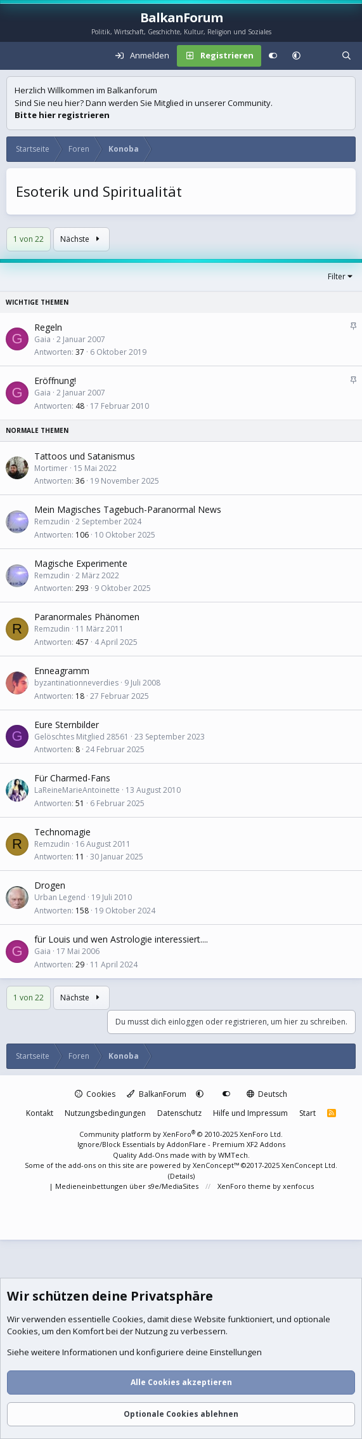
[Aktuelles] (321, 56)
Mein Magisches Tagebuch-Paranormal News (127, 509)
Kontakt (39, 1113)
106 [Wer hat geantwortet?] (82, 534)
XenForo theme (244, 1186)
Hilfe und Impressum (250, 1113)
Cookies (95, 1094)
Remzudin (52, 521)
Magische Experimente (80, 563)
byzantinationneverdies (76, 682)
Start (307, 1113)
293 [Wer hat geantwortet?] (82, 588)
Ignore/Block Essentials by (181, 1144)
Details (181, 1176)
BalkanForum (156, 1094)
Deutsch (267, 1094)
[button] (296, 56)
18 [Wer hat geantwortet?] (79, 696)
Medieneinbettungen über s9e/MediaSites (126, 1186)
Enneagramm (61, 671)
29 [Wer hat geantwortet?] (79, 964)
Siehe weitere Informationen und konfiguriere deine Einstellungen (134, 1352)
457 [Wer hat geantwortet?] (82, 642)
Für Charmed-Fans (72, 778)
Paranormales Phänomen (86, 617)
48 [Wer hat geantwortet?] (79, 406)
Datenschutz (179, 1113)
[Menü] (16, 56)
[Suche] (346, 56)
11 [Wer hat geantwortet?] (79, 856)
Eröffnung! (55, 381)
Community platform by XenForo (181, 1134)
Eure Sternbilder (66, 725)
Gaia (42, 339)
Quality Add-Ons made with (160, 1155)
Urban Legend (60, 897)
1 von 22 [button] (28, 239)
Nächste (81, 239)
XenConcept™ (216, 1165)
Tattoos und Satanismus (84, 456)
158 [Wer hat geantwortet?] (82, 910)
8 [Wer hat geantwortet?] (77, 749)
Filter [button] (337, 276)
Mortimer (51, 468)
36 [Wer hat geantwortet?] (79, 480)
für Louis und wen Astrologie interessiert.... (121, 939)
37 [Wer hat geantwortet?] (79, 352)
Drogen (49, 885)
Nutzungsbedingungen (105, 1113)
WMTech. (234, 1155)
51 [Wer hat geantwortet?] (79, 803)
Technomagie (62, 832)
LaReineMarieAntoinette (77, 790)
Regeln (48, 327)
